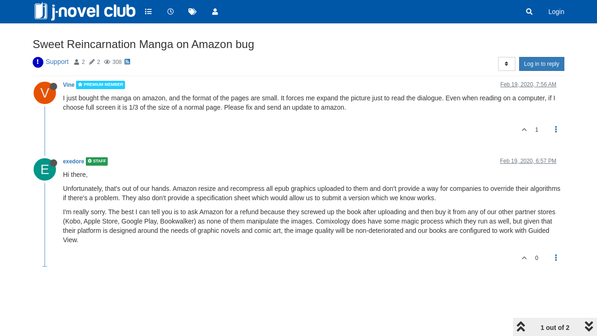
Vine (69, 85)
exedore (73, 161)
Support (57, 61)
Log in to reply (541, 64)
